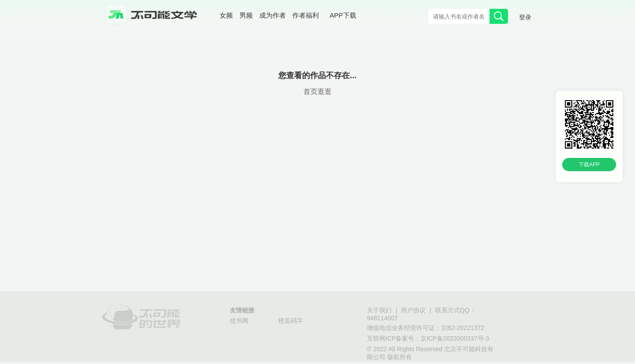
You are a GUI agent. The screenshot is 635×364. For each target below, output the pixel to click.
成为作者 (272, 15)
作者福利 (305, 15)
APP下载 (343, 15)
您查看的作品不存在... (317, 75)
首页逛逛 (317, 91)
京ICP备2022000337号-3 (454, 338)
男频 (246, 15)
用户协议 (413, 310)
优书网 (239, 320)
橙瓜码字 (290, 320)
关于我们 (379, 310)
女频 (226, 15)
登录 (525, 17)
